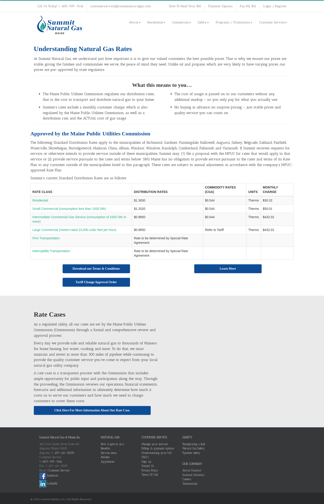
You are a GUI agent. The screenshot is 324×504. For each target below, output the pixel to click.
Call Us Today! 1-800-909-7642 (60, 6)
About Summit (191, 470)
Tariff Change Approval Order (96, 282)
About (135, 22)
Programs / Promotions (234, 22)
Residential (156, 22)
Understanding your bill (156, 453)
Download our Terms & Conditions (96, 268)
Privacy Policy (150, 470)
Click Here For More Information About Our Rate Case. (92, 410)
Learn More (228, 268)
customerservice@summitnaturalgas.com (120, 6)
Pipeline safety (191, 453)
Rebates (105, 457)
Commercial (181, 22)
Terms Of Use (150, 474)
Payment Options (220, 6)
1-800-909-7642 (50, 461)
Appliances (107, 461)
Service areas (109, 453)
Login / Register (275, 6)
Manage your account (155, 444)
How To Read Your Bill (185, 6)
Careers (186, 479)
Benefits (105, 448)
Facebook (48, 475)
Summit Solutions (193, 475)
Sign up (146, 461)
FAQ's (145, 457)
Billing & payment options (158, 448)
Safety (203, 22)
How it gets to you (112, 444)
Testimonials (189, 483)
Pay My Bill (248, 6)
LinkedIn (48, 483)
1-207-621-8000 (63, 453)
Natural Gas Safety (193, 448)
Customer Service (273, 22)
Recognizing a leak (193, 444)
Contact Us (148, 466)
